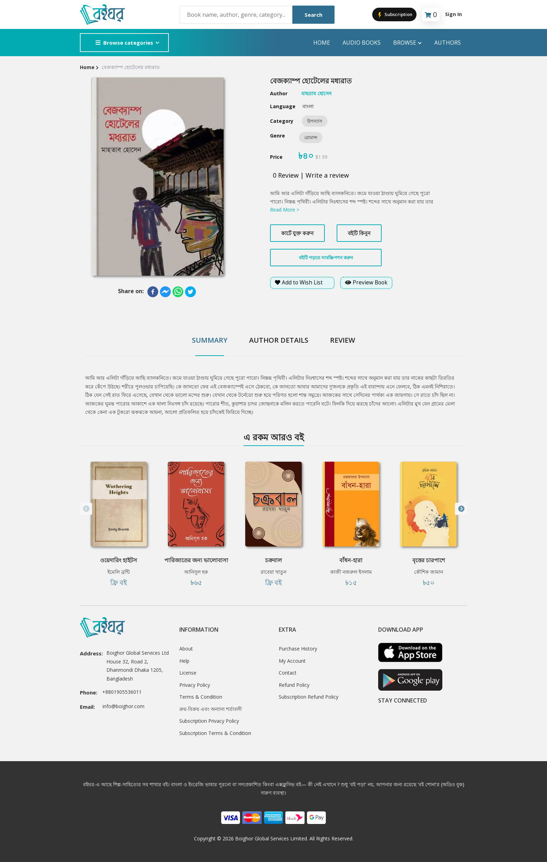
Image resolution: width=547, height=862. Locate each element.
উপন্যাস (314, 121)
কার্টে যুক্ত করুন (297, 233)
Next (461, 509)
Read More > (284, 209)
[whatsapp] (177, 291)
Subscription (394, 14)
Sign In (453, 14)
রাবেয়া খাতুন (273, 572)
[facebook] (152, 291)
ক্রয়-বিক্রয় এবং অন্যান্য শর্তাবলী (210, 709)
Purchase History (298, 648)
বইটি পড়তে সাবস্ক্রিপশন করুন (326, 257)
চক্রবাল (273, 560)
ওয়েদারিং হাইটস (118, 560)
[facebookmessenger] (165, 291)
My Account (292, 660)
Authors (447, 42)
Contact (288, 672)
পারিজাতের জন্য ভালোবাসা (196, 560)
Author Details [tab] (278, 340)
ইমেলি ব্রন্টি (118, 572)
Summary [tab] (209, 340)
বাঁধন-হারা (350, 560)
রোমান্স (310, 137)
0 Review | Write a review (311, 175)
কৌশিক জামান (428, 572)
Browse (407, 43)
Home (321, 42)
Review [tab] (342, 340)
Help (184, 660)
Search (313, 14)
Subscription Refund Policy (308, 696)
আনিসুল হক (196, 572)
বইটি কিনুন (359, 233)
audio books (362, 42)
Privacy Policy (194, 685)
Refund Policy (294, 685)
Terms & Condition (200, 696)
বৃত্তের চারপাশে (428, 560)
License (187, 672)
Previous (86, 509)
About (186, 648)
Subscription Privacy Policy (209, 721)
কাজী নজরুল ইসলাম (351, 572)
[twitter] (190, 291)
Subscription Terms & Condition (215, 733)
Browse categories (124, 42)
